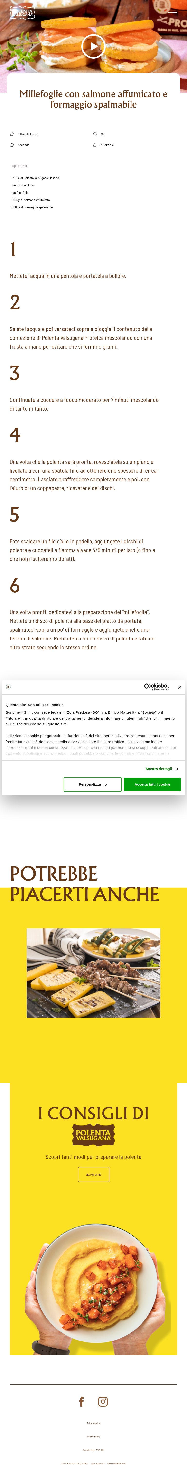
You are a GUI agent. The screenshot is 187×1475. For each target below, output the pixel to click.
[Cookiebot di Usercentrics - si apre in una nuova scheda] (147, 687)
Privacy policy (93, 1423)
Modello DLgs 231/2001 (93, 1449)
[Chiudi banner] (179, 687)
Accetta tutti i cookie (152, 784)
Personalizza (93, 784)
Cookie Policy (93, 1436)
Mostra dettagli (159, 769)
